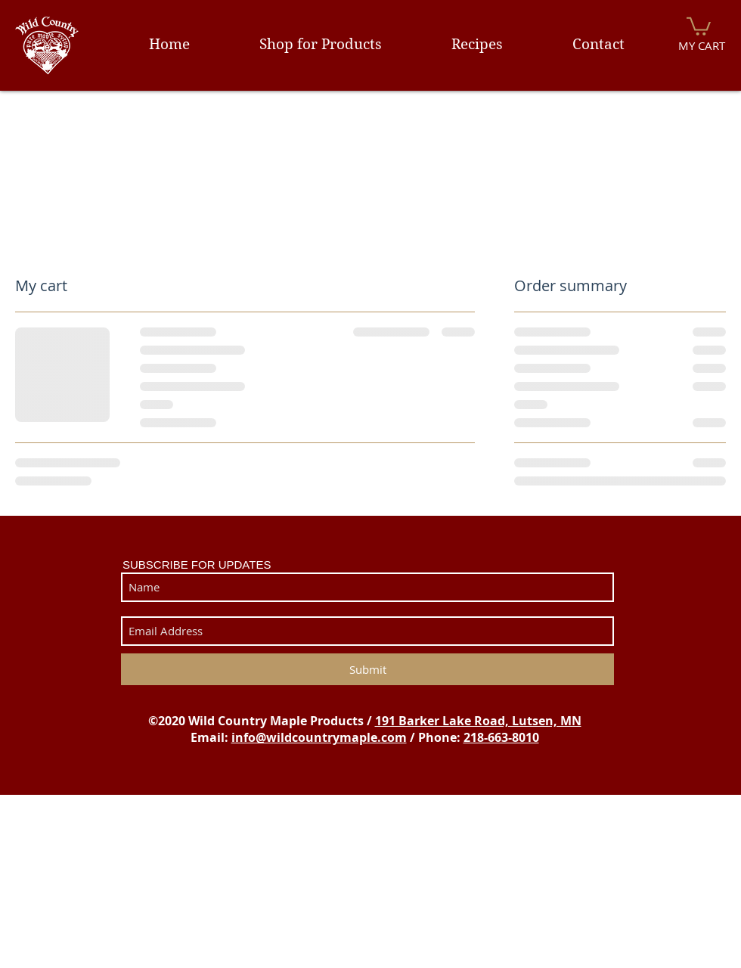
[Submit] (367, 669)
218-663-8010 (501, 737)
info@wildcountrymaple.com (319, 737)
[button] (699, 25)
